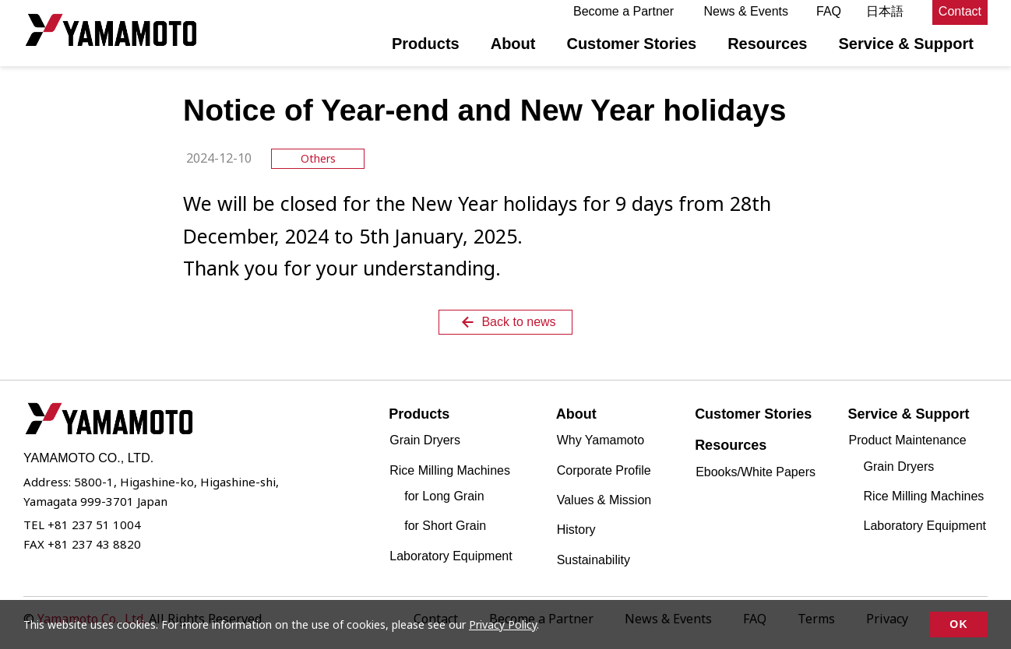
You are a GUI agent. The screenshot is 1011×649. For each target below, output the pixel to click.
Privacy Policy (503, 624)
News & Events (746, 11)
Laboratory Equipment (450, 556)
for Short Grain (445, 525)
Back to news (506, 322)
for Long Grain (444, 496)
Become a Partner (623, 11)
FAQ (828, 11)
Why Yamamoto (600, 440)
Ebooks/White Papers (755, 472)
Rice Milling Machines (924, 496)
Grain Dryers (424, 440)
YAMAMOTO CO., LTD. (111, 29)
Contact (960, 11)
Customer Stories (631, 43)
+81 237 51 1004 (94, 524)
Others (318, 158)
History (576, 529)
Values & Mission (604, 500)
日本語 (885, 11)
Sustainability (593, 560)
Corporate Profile (604, 470)
